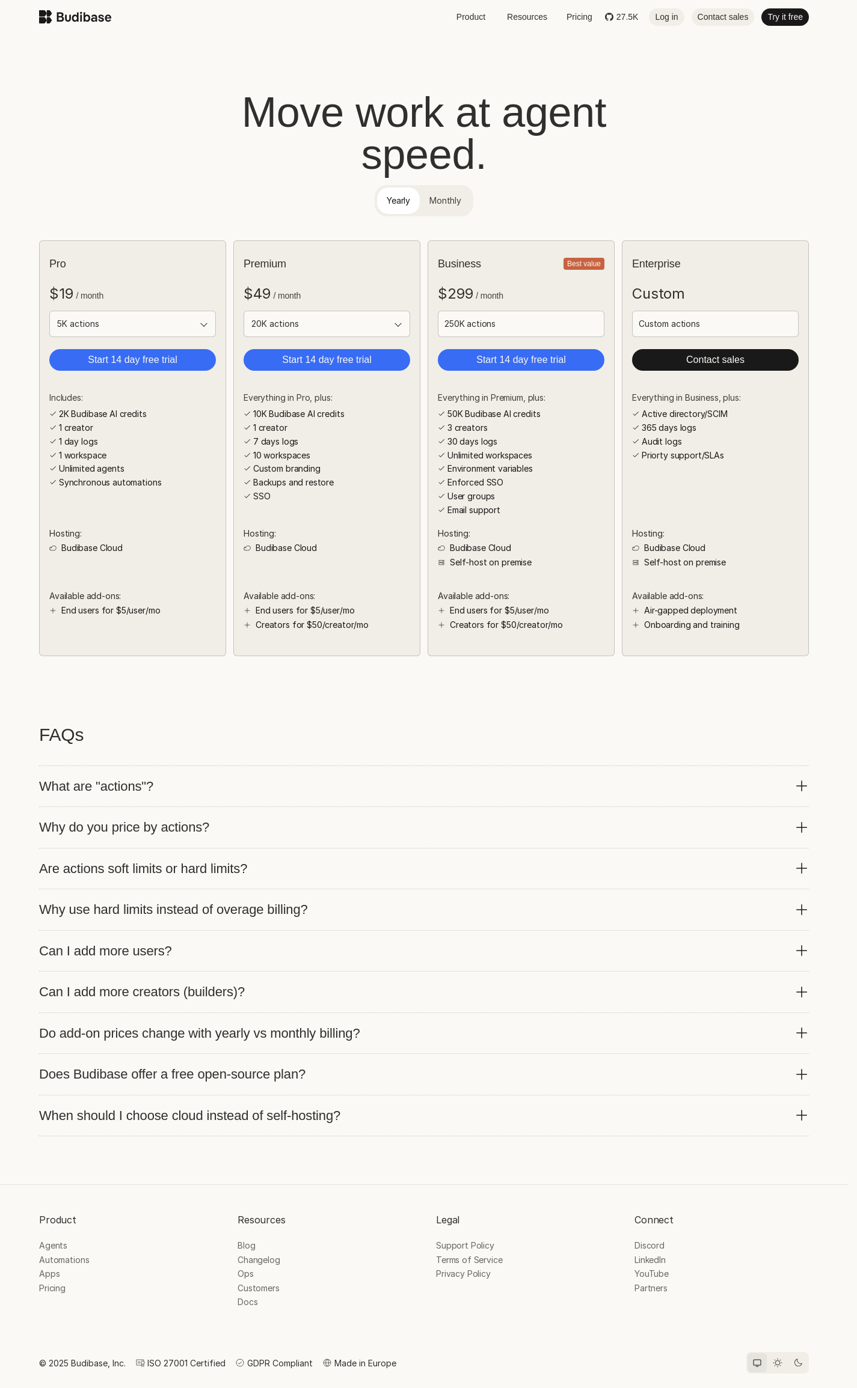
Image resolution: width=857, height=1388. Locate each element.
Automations (64, 1260)
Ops (246, 1273)
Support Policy (465, 1245)
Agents (53, 1245)
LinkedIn (650, 1260)
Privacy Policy (463, 1273)
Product (470, 17)
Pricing (579, 17)
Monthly (445, 200)
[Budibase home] (75, 16)
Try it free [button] (785, 17)
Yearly (398, 200)
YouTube (651, 1273)
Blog (246, 1245)
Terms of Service (469, 1260)
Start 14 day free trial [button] (132, 360)
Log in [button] (666, 17)
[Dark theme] (798, 1362)
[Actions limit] (132, 324)
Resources (527, 17)
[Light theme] (777, 1362)
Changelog (259, 1260)
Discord (649, 1245)
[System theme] (757, 1362)
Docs (247, 1302)
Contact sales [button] (723, 17)
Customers (259, 1288)
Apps (49, 1273)
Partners (651, 1288)
